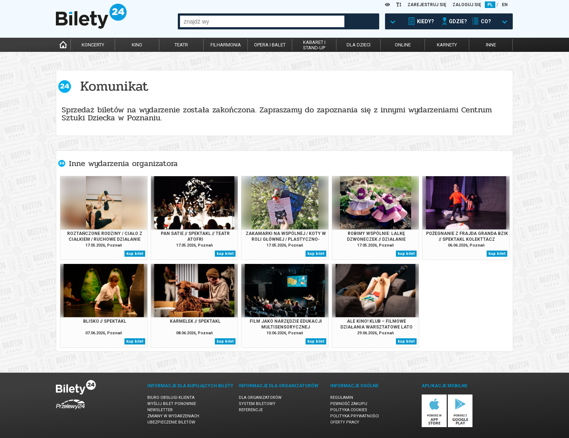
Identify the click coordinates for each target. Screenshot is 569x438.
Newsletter (160, 410)
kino (137, 44)
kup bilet (134, 253)
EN (505, 4)
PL (490, 4)
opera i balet (270, 44)
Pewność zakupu (348, 403)
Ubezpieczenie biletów (171, 422)
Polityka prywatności (354, 416)
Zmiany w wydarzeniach (173, 416)
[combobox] (262, 21)
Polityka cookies (348, 410)
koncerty (93, 44)
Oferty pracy (344, 422)
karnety (447, 44)
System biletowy (257, 403)
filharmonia (225, 44)
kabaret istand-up (314, 45)
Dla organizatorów (260, 397)
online (403, 44)
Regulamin (341, 397)
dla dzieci (359, 44)
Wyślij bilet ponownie (171, 403)
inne (491, 44)
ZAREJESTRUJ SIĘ (427, 4)
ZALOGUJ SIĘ (467, 4)
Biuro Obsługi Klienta (171, 397)
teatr (181, 44)
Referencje (251, 410)
